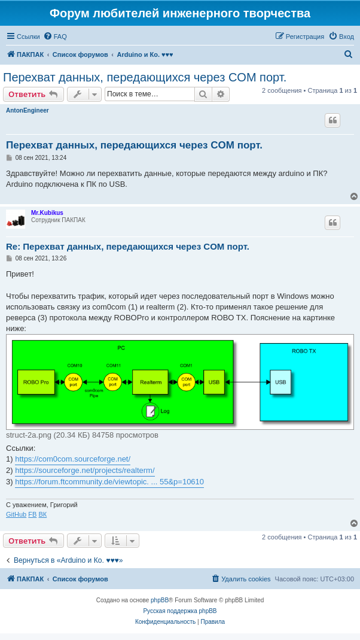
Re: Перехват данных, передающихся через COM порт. (127, 246)
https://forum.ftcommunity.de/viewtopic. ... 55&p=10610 (109, 481)
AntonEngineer (27, 110)
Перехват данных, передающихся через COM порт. (144, 77)
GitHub (16, 514)
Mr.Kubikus (47, 213)
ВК (42, 514)
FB (32, 514)
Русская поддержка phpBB (179, 611)
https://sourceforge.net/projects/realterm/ (84, 470)
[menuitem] (55, 36)
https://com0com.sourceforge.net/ (72, 458)
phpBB (160, 600)
